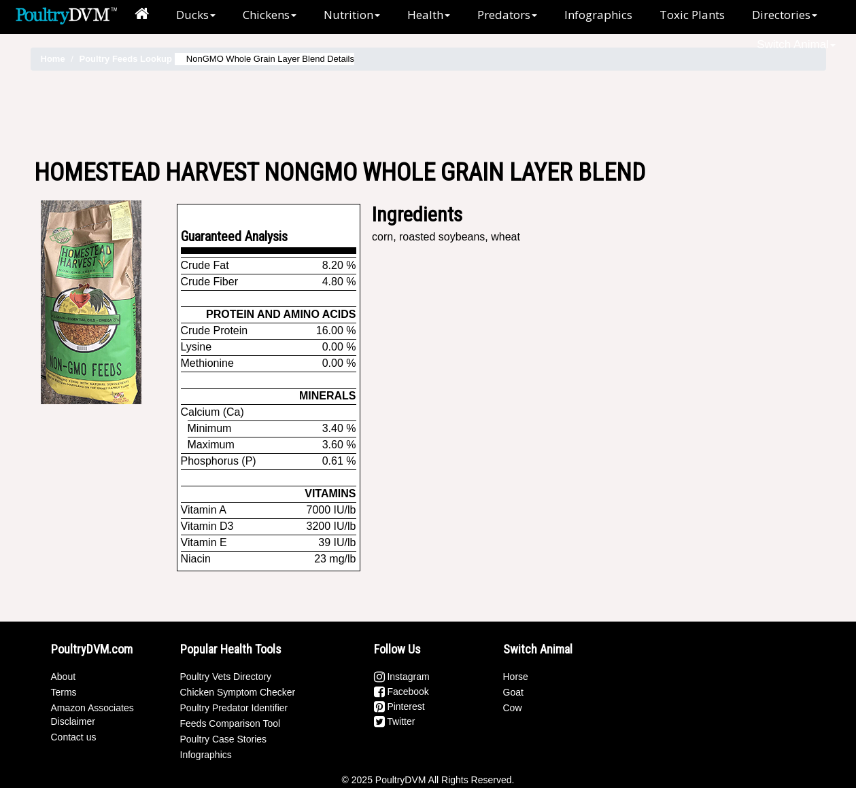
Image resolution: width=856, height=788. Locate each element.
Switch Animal (796, 44)
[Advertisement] (428, 114)
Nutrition (352, 14)
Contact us (74, 737)
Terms (64, 692)
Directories (784, 14)
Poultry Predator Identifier (234, 707)
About (63, 676)
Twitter (394, 721)
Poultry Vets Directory (226, 676)
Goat (513, 692)
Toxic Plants (692, 14)
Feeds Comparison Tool (230, 723)
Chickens (269, 14)
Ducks (196, 14)
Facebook (401, 691)
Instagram (402, 676)
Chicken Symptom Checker (238, 692)
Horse (515, 676)
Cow (512, 707)
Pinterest (399, 706)
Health (428, 14)
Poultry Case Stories (223, 739)
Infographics (598, 14)
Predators (507, 14)
